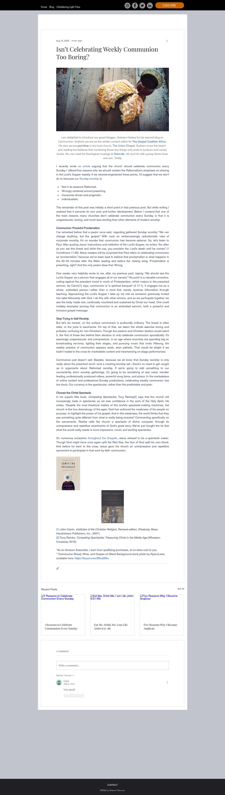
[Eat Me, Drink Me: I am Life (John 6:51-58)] (112, 607)
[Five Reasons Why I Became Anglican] (162, 607)
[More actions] (167, 41)
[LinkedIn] (150, 6)
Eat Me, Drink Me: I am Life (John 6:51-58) (111, 626)
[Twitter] (142, 6)
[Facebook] (135, 6)
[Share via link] (57, 568)
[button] (169, 5)
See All (180, 589)
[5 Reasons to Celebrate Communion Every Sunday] (63, 607)
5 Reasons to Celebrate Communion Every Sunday (61, 626)
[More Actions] (167, 682)
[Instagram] (127, 6)
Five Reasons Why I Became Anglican (160, 626)
